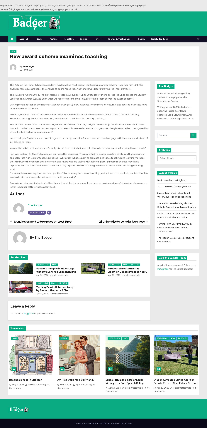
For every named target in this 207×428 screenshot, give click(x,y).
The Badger (28, 66)
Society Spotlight (159, 39)
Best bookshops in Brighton (171, 180)
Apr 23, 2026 (42, 293)
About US (25, 39)
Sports (141, 39)
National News (43, 265)
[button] (198, 39)
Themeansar (126, 423)
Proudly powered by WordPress (89, 423)
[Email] (49, 213)
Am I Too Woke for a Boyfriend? (174, 186)
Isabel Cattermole (59, 275)
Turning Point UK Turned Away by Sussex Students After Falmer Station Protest (55, 290)
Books (15, 338)
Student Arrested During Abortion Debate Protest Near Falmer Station (127, 272)
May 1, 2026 (66, 384)
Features (54, 39)
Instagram (162, 269)
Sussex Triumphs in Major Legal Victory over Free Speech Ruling (56, 270)
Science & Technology (120, 39)
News (40, 39)
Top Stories (135, 265)
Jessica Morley (34, 384)
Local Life (69, 39)
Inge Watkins (81, 384)
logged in (29, 313)
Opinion (85, 39)
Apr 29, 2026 (42, 275)
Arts (99, 39)
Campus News (115, 265)
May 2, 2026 (18, 384)
